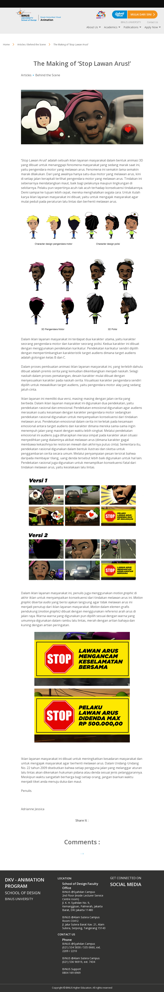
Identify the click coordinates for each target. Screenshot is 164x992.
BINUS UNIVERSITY (131, 22)
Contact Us (152, 22)
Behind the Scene (47, 75)
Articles (26, 75)
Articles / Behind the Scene (31, 44)
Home (6, 44)
